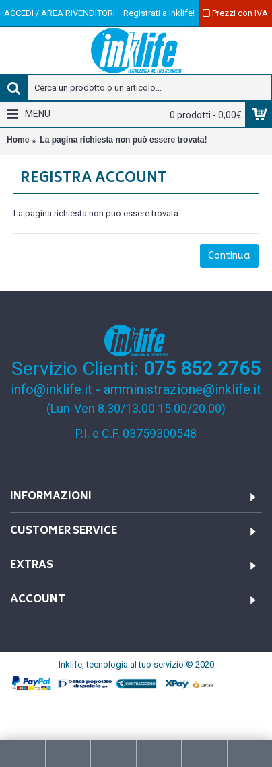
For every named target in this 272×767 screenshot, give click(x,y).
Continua (229, 255)
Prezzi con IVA (235, 13)
